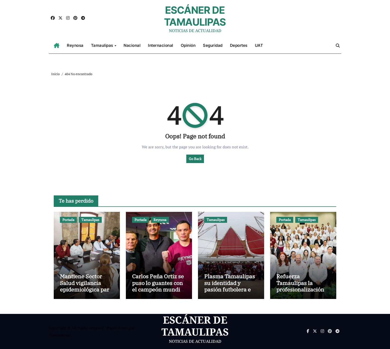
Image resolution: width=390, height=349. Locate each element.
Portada (68, 219)
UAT (259, 45)
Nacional (132, 45)
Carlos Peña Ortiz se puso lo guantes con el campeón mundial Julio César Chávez (158, 286)
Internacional (160, 45)
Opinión (188, 45)
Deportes (238, 45)
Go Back (195, 158)
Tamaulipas (102, 45)
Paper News (117, 328)
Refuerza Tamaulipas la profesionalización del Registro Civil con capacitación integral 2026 (300, 293)
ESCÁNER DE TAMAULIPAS (195, 16)
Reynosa (75, 45)
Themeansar (59, 335)
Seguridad (213, 45)
